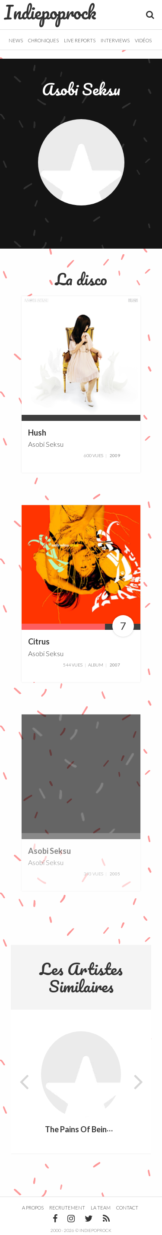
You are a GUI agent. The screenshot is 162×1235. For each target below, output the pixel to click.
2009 (115, 455)
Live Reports (79, 40)
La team (101, 1207)
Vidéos (143, 40)
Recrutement (67, 1207)
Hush (37, 432)
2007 (115, 664)
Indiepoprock (50, 12)
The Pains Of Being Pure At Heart (103, 1129)
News (16, 40)
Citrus (39, 642)
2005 (115, 873)
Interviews (115, 40)
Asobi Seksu (46, 444)
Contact (127, 1207)
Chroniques (43, 40)
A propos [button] (33, 1207)
